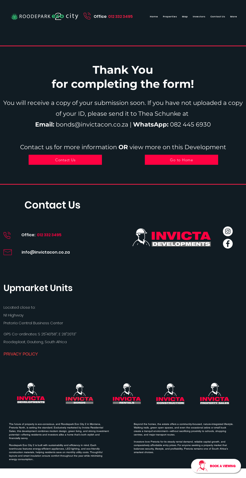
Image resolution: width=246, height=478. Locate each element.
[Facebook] (228, 244)
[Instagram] (228, 231)
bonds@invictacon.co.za (92, 124)
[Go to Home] (181, 160)
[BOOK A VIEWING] (216, 466)
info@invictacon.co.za (46, 252)
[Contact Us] (65, 160)
